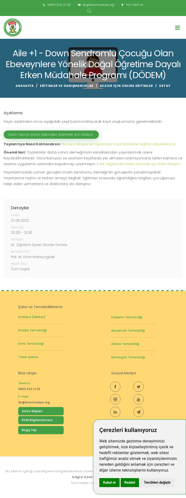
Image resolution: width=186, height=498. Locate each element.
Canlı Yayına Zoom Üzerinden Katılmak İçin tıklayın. (51, 134)
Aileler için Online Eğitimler (126, 86)
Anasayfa (25, 86)
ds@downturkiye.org (98, 5)
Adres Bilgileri (32, 411)
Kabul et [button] (109, 482)
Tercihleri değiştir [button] (157, 482)
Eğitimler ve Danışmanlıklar (66, 86)
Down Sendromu (34, 440)
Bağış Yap (29, 430)
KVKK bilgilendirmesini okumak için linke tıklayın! (138, 164)
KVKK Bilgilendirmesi (37, 420)
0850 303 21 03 (59, 5)
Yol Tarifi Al (134, 5)
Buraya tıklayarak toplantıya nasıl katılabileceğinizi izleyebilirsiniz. (119, 144)
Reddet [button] (129, 482)
